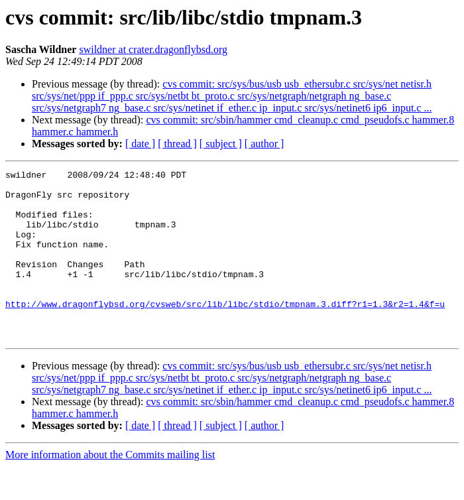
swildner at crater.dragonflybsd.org (153, 49)
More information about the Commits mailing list (110, 488)
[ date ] (140, 143)
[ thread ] (177, 143)
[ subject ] (221, 143)
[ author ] (264, 143)
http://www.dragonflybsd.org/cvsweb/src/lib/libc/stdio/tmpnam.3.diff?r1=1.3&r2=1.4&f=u (225, 332)
